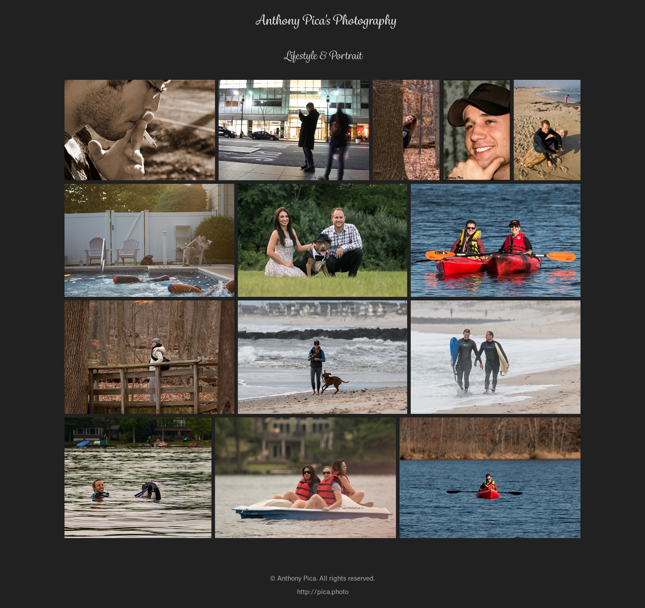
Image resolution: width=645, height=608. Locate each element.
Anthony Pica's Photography (325, 20)
